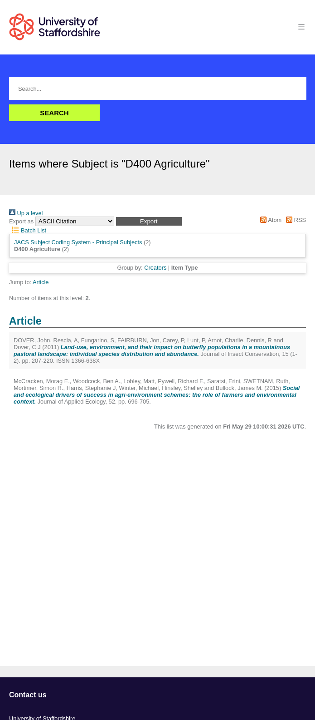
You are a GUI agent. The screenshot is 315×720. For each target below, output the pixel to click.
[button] (149, 221)
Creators (155, 267)
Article (41, 282)
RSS (294, 220)
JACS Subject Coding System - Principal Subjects (78, 242)
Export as (21, 221)
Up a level (26, 213)
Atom (269, 220)
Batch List (27, 230)
